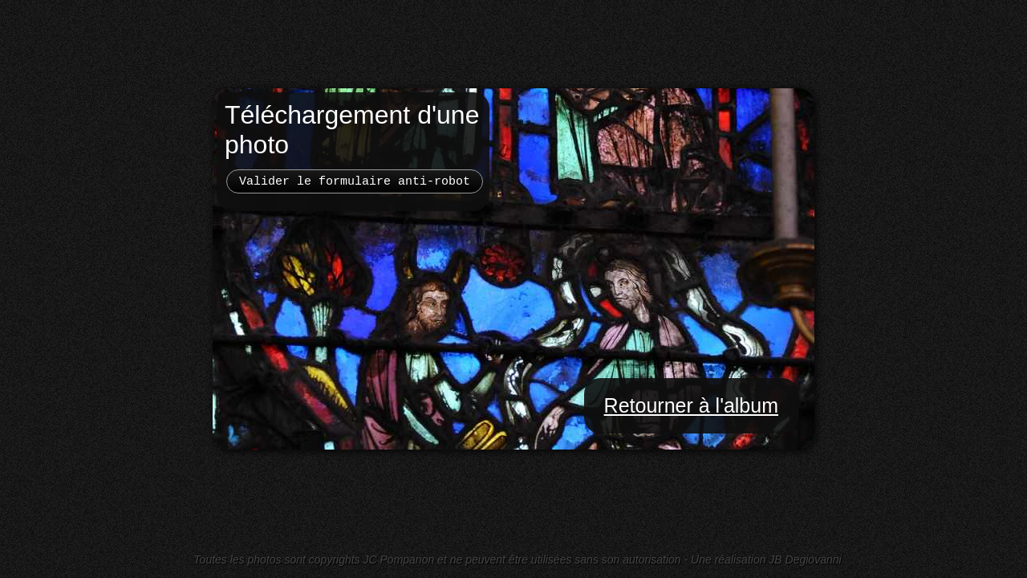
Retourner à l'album (691, 405)
